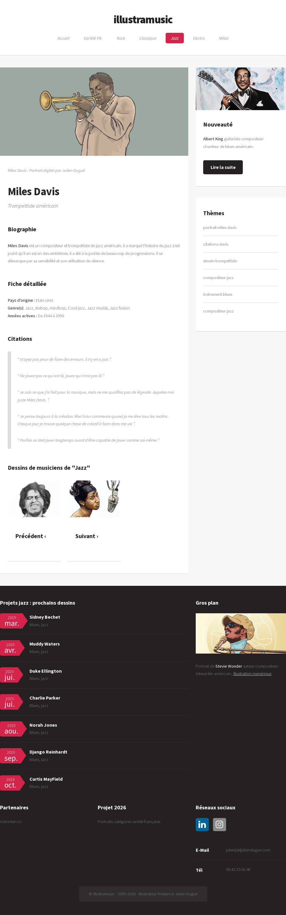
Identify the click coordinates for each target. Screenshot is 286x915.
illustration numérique (252, 673)
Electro (199, 38)
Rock (121, 38)
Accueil (63, 38)
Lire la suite (223, 167)
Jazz (174, 38)
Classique (147, 38)
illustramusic (143, 19)
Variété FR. (93, 38)
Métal (224, 38)
